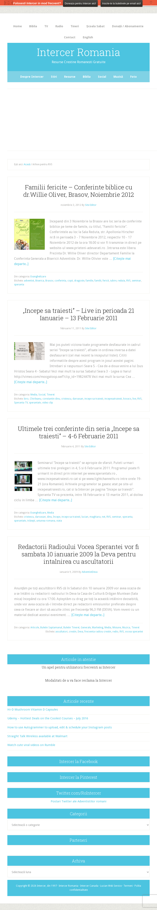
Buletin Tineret (71, 627)
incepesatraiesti (113, 398)
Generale (86, 627)
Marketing (97, 627)
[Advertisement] (82, 118)
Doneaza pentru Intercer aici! (80, 3)
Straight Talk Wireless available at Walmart (37, 736)
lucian (85, 516)
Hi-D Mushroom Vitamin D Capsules (32, 709)
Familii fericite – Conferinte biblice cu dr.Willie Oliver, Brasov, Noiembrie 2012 (78, 190)
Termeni (128, 885)
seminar (136, 280)
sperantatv (35, 402)
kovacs (127, 398)
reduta (121, 280)
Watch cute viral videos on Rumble (31, 745)
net (103, 516)
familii (97, 280)
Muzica (126, 627)
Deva (80, 631)
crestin (72, 631)
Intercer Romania (78, 52)
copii (70, 280)
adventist (29, 280)
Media (33, 394)
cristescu (66, 398)
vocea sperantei (134, 631)
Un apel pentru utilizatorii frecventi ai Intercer (79, 667)
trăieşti (31, 520)
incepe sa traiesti (93, 398)
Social (41, 394)
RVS (128, 280)
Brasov (49, 280)
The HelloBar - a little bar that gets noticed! (8, 3)
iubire (113, 280)
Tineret (51, 394)
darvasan (78, 398)
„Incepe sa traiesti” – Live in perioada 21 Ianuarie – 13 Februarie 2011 (78, 314)
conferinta (60, 280)
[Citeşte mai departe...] (30, 382)
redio (115, 631)
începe (56, 516)
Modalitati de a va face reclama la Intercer (78, 680)
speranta (19, 284)
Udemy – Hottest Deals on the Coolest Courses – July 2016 (47, 718)
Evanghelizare (38, 276)
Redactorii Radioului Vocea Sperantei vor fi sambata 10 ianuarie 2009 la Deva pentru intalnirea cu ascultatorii (78, 554)
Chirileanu (35, 398)
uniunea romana (45, 520)
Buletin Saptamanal (51, 627)
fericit (106, 280)
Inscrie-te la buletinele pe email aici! (121, 3)
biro (26, 398)
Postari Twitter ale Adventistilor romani (78, 801)
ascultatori (61, 631)
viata (59, 520)
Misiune (116, 627)
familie (89, 280)
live (134, 398)
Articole (34, 627)
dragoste (79, 280)
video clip (47, 402)
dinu (49, 516)
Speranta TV (21, 402)
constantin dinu (51, 398)
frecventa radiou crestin (97, 631)
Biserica (39, 280)
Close (151, 3)
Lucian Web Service (111, 885)
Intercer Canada (89, 885)
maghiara (95, 516)
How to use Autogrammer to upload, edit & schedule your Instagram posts (59, 727)
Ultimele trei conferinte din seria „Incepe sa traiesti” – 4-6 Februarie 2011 (78, 432)
